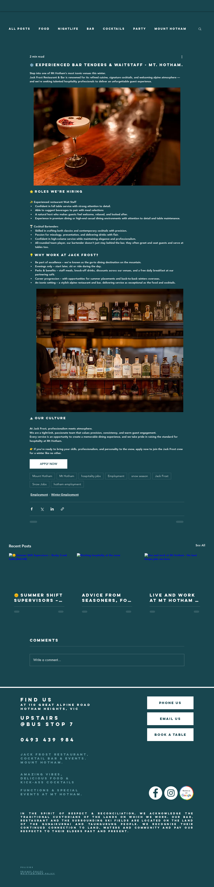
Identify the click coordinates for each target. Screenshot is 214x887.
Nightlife (68, 28)
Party (139, 28)
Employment (116, 476)
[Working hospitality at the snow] (107, 570)
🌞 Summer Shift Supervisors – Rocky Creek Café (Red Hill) (38, 597)
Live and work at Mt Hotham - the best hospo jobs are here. (174, 597)
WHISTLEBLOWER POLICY (37, 874)
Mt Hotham (66, 476)
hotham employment (67, 484)
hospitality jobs (91, 476)
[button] (200, 28)
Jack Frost (161, 476)
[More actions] (181, 56)
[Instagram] (171, 793)
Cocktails (114, 28)
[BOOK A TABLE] (170, 734)
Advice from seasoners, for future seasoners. (106, 597)
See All (200, 545)
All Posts (19, 28)
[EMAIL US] (170, 718)
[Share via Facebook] (32, 509)
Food (44, 28)
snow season (139, 476)
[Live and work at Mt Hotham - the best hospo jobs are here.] (175, 570)
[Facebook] (155, 793)
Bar (90, 28)
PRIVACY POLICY (31, 871)
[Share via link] (62, 509)
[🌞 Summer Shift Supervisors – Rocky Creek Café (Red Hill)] (39, 570)
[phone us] (170, 702)
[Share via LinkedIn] (52, 509)
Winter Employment (65, 494)
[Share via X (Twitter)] (42, 509)
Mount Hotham (170, 28)
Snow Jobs (39, 484)
